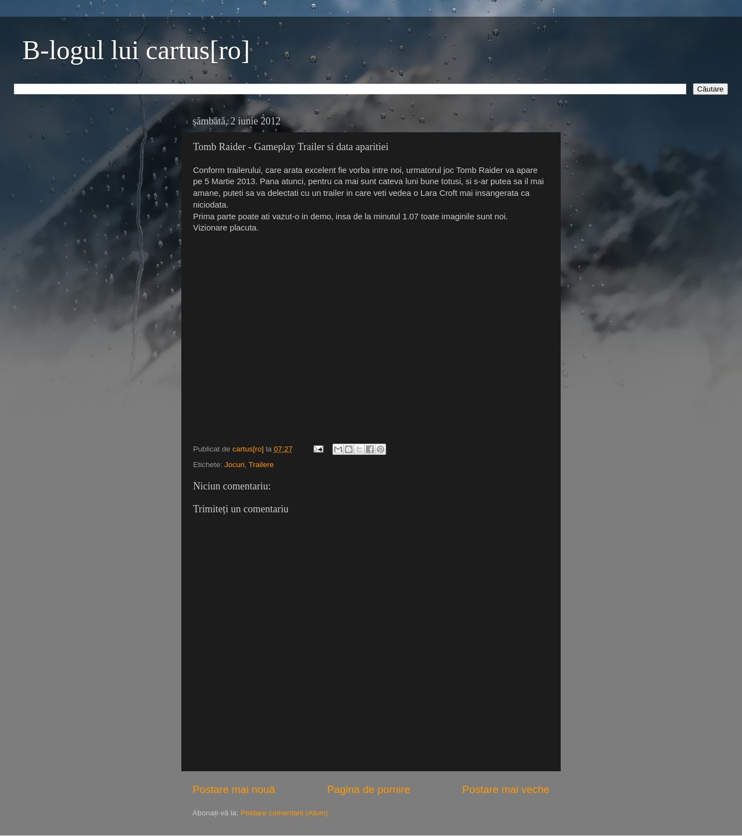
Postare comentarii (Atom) (284, 813)
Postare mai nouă (233, 789)
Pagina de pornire (368, 789)
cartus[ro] (249, 449)
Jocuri (234, 464)
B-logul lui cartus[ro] (136, 50)
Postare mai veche (506, 789)
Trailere (261, 464)
